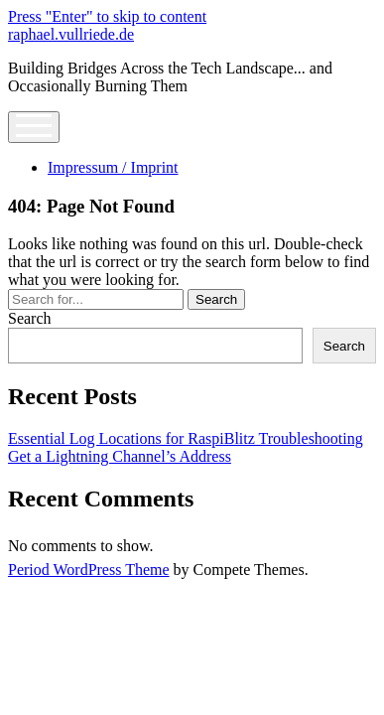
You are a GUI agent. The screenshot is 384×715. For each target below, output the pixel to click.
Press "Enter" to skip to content (107, 16)
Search (30, 318)
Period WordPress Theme (89, 569)
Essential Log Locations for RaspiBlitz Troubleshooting (185, 438)
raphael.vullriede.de (71, 34)
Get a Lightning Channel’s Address (119, 456)
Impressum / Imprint (113, 167)
